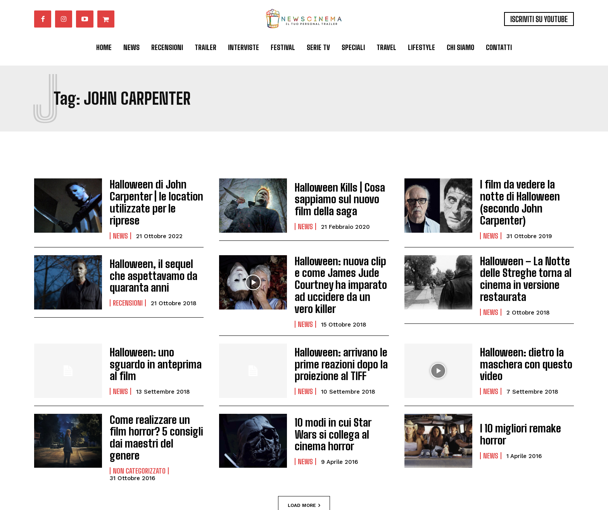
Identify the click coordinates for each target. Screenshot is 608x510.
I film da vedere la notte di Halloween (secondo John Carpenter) (523, 199)
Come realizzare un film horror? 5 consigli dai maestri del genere (153, 406)
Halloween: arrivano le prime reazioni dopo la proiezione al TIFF (335, 339)
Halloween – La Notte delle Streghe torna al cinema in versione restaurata (519, 269)
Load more (304, 468)
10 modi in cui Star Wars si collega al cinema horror (338, 409)
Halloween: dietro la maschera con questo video (520, 339)
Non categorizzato (139, 431)
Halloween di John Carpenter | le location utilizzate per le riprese (152, 199)
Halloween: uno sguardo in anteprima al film (153, 339)
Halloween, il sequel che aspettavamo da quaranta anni (153, 269)
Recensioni (128, 293)
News (120, 223)
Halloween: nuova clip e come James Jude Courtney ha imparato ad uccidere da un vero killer (341, 269)
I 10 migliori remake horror (515, 409)
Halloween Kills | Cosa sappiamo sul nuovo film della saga (340, 199)
